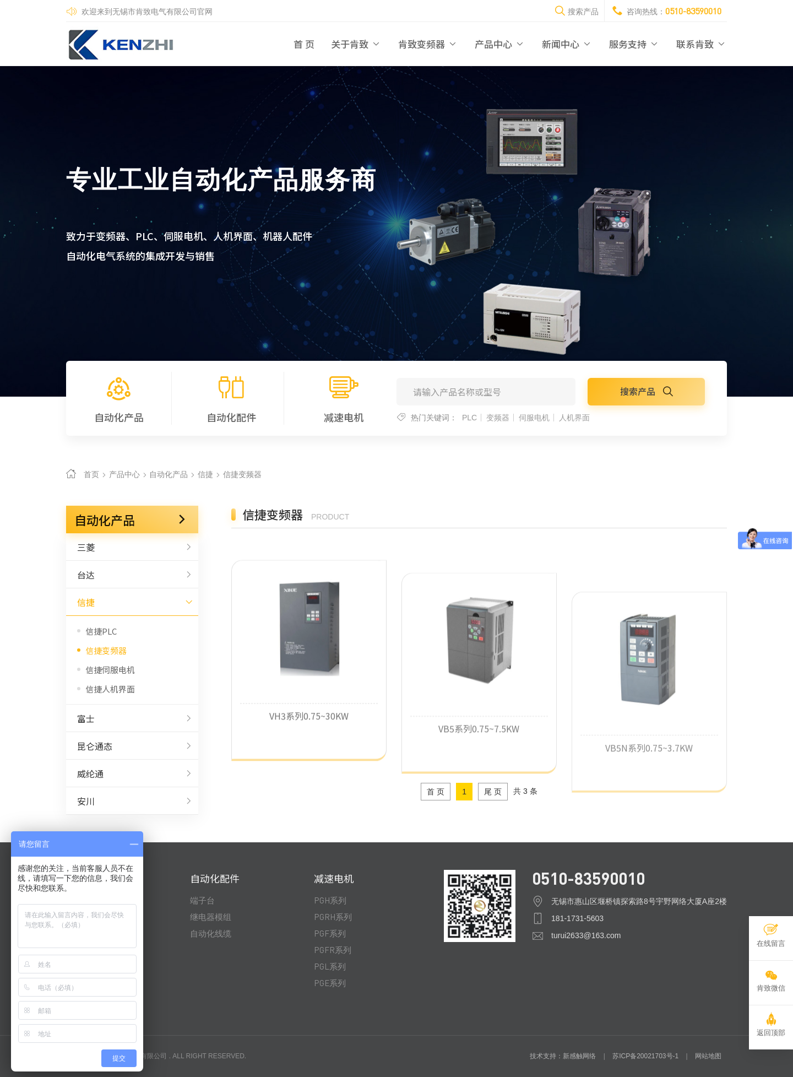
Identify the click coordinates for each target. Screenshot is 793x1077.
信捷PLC (101, 631)
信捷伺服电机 (110, 669)
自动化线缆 (210, 933)
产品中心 (500, 44)
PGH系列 (330, 900)
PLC (469, 417)
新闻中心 (567, 44)
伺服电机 (534, 417)
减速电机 (344, 398)
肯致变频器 (428, 44)
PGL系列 (330, 966)
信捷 (205, 474)
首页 (91, 474)
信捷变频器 (242, 474)
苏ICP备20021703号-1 (645, 1056)
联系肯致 (701, 44)
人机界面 (574, 417)
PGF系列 (330, 933)
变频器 (497, 417)
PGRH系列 (333, 916)
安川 (132, 801)
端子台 (202, 900)
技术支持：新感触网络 (563, 1056)
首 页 (304, 44)
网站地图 (708, 1056)
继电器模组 (210, 916)
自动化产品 (118, 398)
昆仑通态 (132, 746)
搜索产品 (646, 391)
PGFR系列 (332, 949)
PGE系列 (330, 982)
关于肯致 (356, 44)
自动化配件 (231, 398)
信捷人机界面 (110, 689)
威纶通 (132, 773)
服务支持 (634, 44)
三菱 (132, 547)
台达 (132, 574)
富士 (132, 718)
